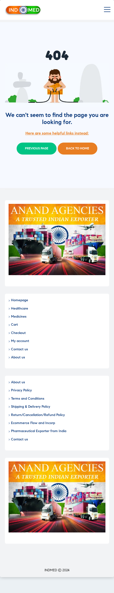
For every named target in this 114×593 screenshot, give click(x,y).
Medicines (18, 316)
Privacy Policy (21, 390)
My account (20, 341)
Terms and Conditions (27, 398)
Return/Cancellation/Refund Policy (38, 415)
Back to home (77, 148)
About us (18, 357)
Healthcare (19, 308)
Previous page (36, 148)
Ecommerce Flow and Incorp (33, 423)
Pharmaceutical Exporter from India (38, 431)
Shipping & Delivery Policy (30, 407)
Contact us (19, 349)
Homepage (19, 300)
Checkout (18, 333)
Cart (14, 325)
